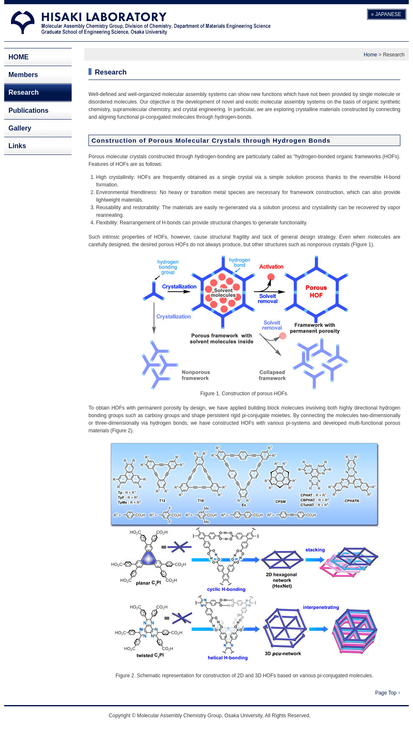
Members (23, 74)
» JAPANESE (386, 14)
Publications (28, 110)
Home (370, 55)
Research (23, 92)
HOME (18, 57)
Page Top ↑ (387, 693)
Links (17, 145)
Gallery (19, 128)
